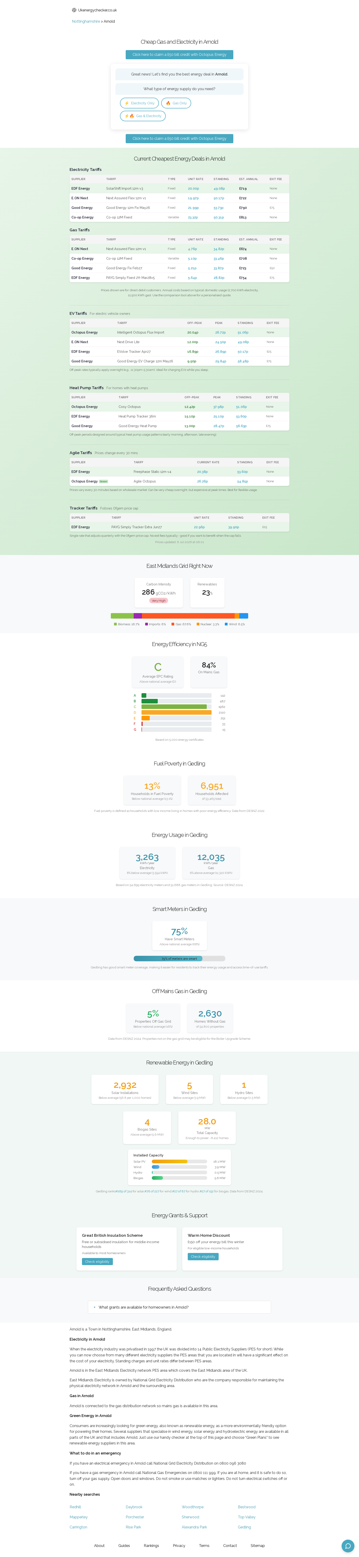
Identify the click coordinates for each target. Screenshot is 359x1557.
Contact (230, 1546)
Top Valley (247, 1518)
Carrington (78, 1528)
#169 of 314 (124, 1192)
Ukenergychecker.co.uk (94, 10)
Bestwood (247, 1508)
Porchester (135, 1518)
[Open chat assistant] (348, 1546)
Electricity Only (141, 103)
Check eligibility (97, 1263)
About (99, 1546)
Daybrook (134, 1508)
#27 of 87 (178, 1192)
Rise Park (133, 1528)
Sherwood (190, 1518)
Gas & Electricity (144, 116)
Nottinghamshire (86, 21)
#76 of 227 (151, 1192)
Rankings (151, 1546)
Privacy (179, 1546)
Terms (204, 1546)
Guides (124, 1546)
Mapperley (79, 1518)
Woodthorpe (193, 1508)
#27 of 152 (207, 1192)
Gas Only (180, 103)
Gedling (244, 1528)
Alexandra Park (194, 1528)
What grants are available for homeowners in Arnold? (144, 1308)
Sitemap (258, 1546)
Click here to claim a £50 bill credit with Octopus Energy (179, 54)
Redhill (75, 1508)
